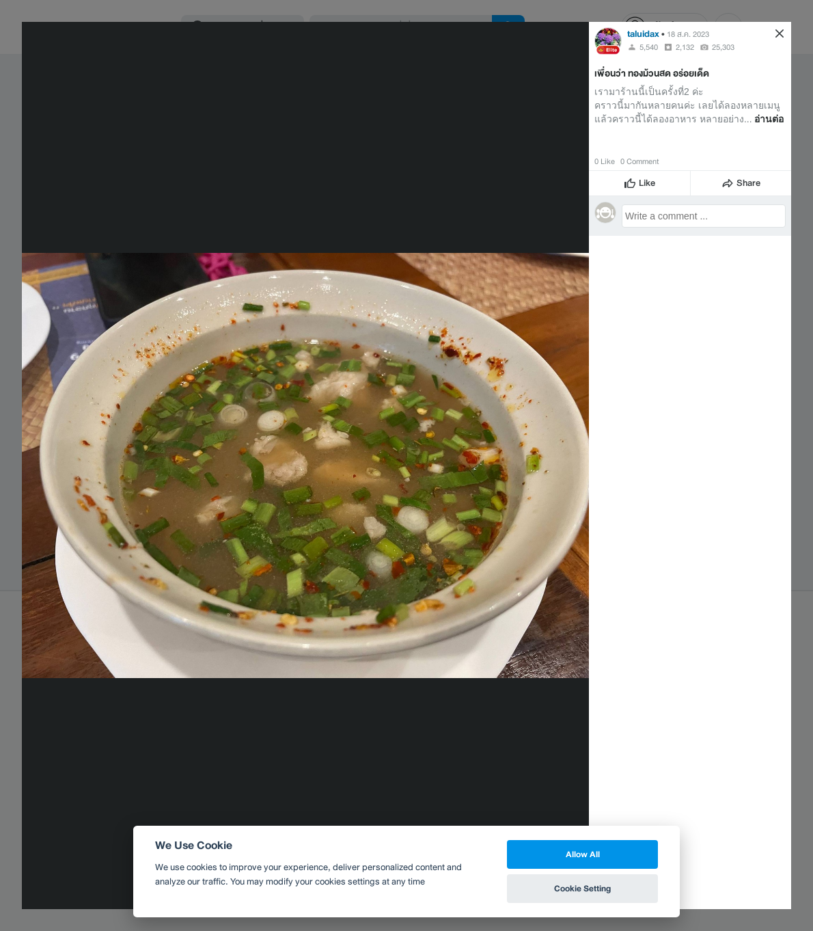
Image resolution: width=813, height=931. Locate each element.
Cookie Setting (582, 888)
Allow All (583, 854)
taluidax (643, 34)
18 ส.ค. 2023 (688, 34)
